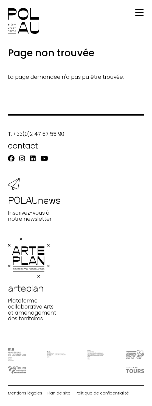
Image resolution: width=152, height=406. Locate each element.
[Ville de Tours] (135, 370)
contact (23, 145)
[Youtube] (44, 158)
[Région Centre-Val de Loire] (135, 355)
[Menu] (139, 12)
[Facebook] (11, 158)
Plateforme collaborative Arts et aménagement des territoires (32, 280)
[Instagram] (22, 158)
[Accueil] (23, 21)
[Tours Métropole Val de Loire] (17, 370)
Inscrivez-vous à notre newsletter (34, 200)
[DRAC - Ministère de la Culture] (17, 354)
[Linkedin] (33, 158)
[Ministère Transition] (95, 354)
